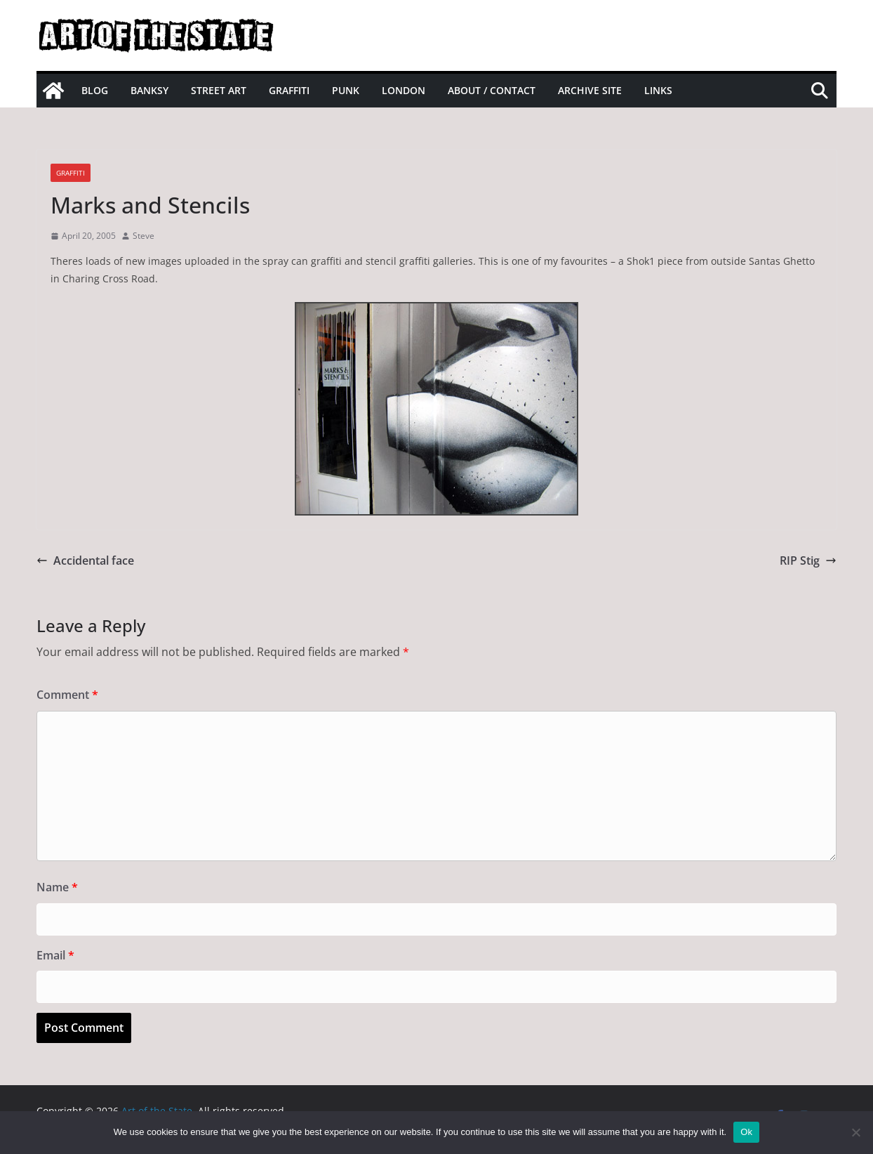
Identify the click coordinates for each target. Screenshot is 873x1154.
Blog (94, 90)
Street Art (218, 90)
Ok (746, 1132)
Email (55, 955)
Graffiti (289, 90)
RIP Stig (808, 560)
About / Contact (491, 90)
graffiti (70, 173)
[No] (855, 1132)
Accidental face (85, 560)
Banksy (149, 90)
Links (658, 90)
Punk (345, 90)
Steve (143, 236)
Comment (67, 694)
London (403, 90)
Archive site (590, 90)
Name (57, 887)
